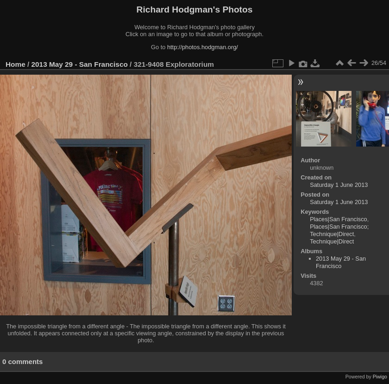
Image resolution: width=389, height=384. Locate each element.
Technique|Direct (332, 241)
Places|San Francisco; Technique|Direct (339, 230)
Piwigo (380, 376)
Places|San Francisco (338, 219)
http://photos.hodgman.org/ (202, 47)
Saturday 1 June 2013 (339, 184)
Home (15, 64)
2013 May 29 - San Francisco (79, 64)
